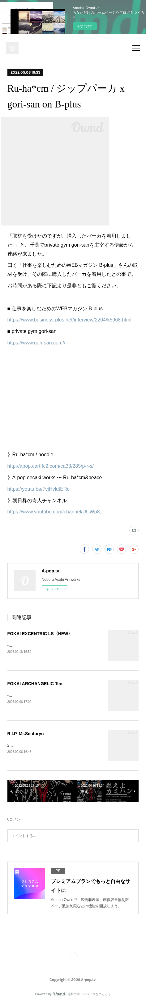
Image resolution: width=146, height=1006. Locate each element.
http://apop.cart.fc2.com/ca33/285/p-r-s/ (50, 466)
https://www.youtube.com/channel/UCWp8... (55, 511)
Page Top (73, 956)
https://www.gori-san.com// (36, 342)
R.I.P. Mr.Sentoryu (25, 734)
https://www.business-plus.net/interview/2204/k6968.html (69, 319)
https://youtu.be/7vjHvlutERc (38, 489)
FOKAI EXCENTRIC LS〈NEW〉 (40, 633)
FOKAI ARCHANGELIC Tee (34, 684)
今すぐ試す (84, 26)
